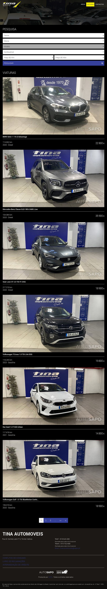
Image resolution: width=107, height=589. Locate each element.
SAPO (50, 577)
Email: (67, 548)
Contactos (99, 4)
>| (65, 520)
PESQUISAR (53, 63)
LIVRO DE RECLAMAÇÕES (14, 561)
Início (83, 4)
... (55, 520)
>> (60, 520)
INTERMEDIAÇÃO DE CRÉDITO (16, 565)
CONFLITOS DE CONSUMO (14, 558)
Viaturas (90, 4)
